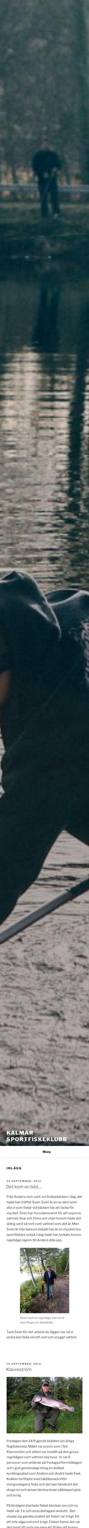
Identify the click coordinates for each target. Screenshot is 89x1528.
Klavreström (18, 1369)
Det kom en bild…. (24, 1186)
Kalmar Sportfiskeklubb (37, 1136)
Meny (44, 1152)
